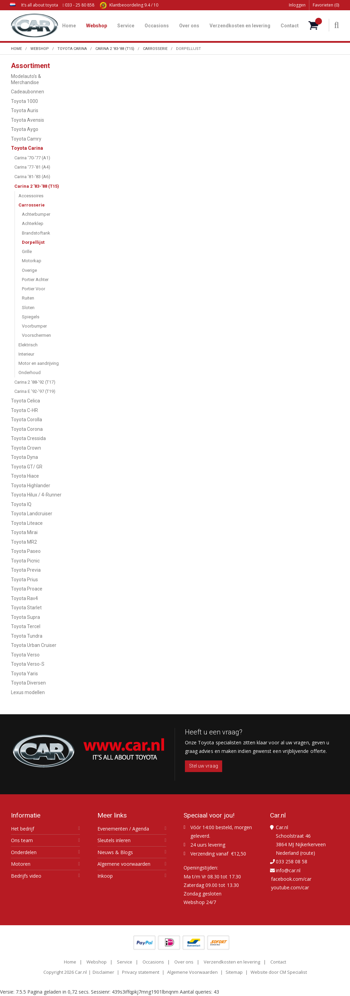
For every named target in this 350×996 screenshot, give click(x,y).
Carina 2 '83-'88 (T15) (36, 186)
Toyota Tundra (26, 636)
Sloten (28, 307)
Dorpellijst (33, 242)
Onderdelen (24, 852)
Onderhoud (29, 372)
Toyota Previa (26, 570)
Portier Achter (35, 279)
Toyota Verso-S (27, 664)
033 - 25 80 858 (78, 5)
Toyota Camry (26, 139)
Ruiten (28, 298)
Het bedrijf (22, 829)
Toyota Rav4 (24, 598)
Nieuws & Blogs (115, 852)
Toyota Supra (25, 617)
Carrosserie (31, 205)
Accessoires (30, 195)
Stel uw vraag (203, 766)
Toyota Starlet (26, 607)
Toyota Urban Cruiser (33, 645)
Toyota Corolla (26, 419)
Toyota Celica (25, 400)
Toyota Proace (26, 589)
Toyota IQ (21, 504)
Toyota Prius (24, 579)
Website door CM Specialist (279, 972)
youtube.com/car (290, 887)
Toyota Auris (24, 110)
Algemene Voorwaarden (192, 972)
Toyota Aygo (24, 129)
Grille (27, 251)
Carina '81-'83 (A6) (32, 176)
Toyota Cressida (28, 438)
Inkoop (105, 876)
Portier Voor (33, 288)
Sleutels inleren (114, 840)
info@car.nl (288, 870)
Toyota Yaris (24, 673)
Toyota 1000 (24, 101)
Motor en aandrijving (38, 363)
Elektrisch (28, 344)
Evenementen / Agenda (123, 829)
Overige (29, 270)
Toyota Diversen (28, 683)
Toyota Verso (25, 655)
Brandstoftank (36, 233)
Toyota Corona (27, 429)
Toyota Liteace (27, 523)
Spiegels (30, 316)
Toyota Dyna (24, 457)
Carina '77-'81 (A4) (32, 167)
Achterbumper (36, 214)
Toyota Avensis (27, 120)
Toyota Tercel (25, 626)
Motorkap (31, 260)
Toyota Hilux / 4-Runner (36, 494)
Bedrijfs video (26, 876)
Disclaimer (103, 972)
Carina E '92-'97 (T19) (34, 391)
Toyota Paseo (26, 551)
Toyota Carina (27, 148)
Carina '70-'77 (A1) (32, 157)
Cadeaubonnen (27, 91)
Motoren (20, 864)
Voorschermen (36, 335)
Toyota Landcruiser (31, 513)
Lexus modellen (28, 692)
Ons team (22, 840)
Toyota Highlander (30, 485)
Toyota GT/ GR (26, 466)
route (307, 853)
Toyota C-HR (24, 410)
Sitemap (234, 972)
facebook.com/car (291, 879)
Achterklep (32, 223)
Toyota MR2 (24, 542)
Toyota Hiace (25, 476)
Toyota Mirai (24, 532)
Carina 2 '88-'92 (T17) (34, 382)
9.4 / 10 (129, 5)
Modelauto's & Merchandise (26, 79)
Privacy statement (140, 972)
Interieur (26, 354)
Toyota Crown (26, 448)
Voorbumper (34, 326)
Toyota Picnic (25, 560)
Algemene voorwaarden (123, 864)
